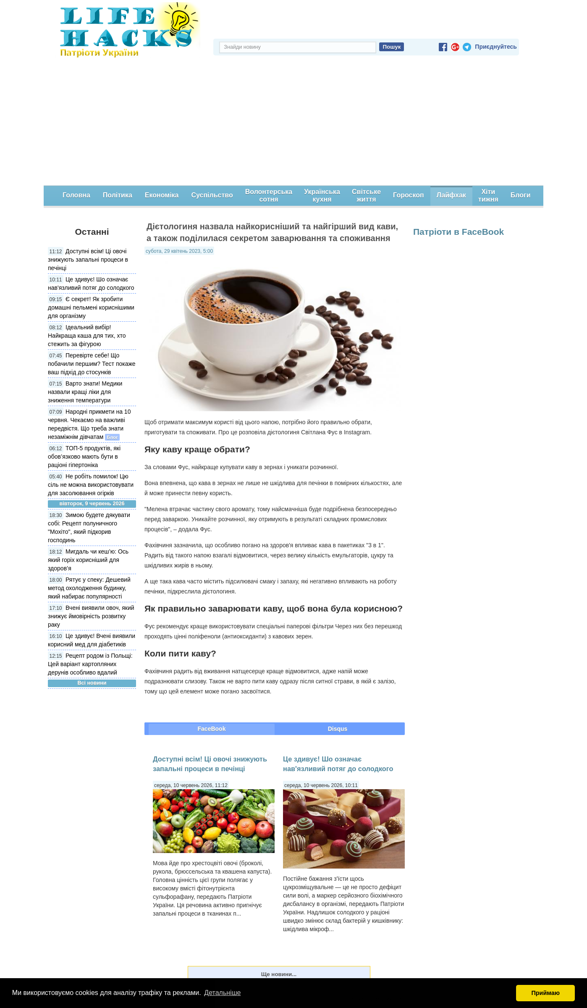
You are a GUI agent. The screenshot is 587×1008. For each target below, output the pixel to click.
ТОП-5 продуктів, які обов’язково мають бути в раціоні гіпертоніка (84, 456)
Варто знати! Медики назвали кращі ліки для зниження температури (85, 392)
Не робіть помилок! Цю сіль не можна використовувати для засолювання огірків (91, 484)
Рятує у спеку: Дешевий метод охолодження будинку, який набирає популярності (89, 588)
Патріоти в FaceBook (458, 231)
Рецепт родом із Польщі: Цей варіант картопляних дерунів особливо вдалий (90, 664)
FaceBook (212, 728)
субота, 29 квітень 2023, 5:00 (179, 251)
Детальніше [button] (222, 992)
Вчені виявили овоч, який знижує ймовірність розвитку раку (91, 616)
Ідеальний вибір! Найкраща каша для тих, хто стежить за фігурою (87, 335)
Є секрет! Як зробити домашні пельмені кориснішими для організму (91, 307)
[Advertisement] (293, 122)
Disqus (338, 728)
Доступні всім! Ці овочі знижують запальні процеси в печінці (88, 259)
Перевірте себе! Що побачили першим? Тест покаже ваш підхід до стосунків (92, 363)
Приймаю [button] (545, 993)
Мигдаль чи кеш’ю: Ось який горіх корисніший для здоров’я (88, 560)
